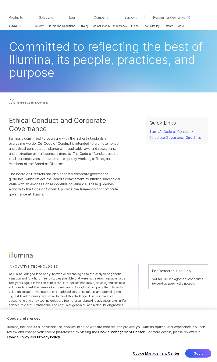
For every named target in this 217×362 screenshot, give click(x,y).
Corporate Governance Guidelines (175, 137)
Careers (202, 311)
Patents (168, 26)
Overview (38, 26)
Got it (198, 356)
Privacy (84, 26)
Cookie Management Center (121, 334)
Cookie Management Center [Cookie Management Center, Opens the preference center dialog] (156, 356)
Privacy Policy (48, 339)
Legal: (12, 99)
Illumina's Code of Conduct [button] (170, 131)
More (180, 26)
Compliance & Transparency (110, 26)
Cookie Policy (151, 26)
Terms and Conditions (62, 26)
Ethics (134, 26)
